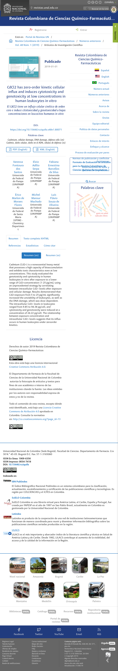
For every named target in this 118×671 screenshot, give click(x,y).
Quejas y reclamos (39, 651)
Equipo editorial (100, 123)
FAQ (33, 649)
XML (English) (47, 149)
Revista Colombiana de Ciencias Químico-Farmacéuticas (63, 18)
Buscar (91, 181)
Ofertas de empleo (9, 649)
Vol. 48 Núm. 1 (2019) (27, 45)
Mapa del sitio (37, 644)
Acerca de (104, 106)
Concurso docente (9, 654)
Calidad (5, 661)
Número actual (101, 89)
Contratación (7, 646)
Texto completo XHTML (36, 238)
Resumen (13, 238)
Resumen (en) (31, 255)
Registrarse (40, 30)
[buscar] (103, 9)
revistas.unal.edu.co (46, 7)
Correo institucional (39, 642)
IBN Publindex (19, 481)
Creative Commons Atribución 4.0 (27, 367)
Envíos (105, 118)
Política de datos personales (94, 129)
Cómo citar (49, 245)
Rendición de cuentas (10, 651)
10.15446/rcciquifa (19, 464)
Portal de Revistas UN (37, 37)
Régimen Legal (8, 642)
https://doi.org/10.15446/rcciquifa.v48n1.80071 (36, 129)
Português (100, 82)
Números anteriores (90, 41)
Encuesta (35, 656)
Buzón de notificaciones (11, 663)
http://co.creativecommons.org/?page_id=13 (37, 419)
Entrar (83, 30)
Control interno (8, 658)
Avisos (105, 100)
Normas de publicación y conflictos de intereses (91, 160)
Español (102, 70)
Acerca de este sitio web (74, 663)
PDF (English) (20, 149)
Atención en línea (38, 654)
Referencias (15, 245)
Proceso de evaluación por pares (92, 152)
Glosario (35, 663)
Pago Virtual (7, 656)
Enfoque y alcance (99, 147)
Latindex (16, 514)
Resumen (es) (53, 255)
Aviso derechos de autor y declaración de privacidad (95, 169)
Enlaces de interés (99, 141)
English (102, 76)
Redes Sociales (37, 646)
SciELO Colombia (21, 498)
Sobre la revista (101, 112)
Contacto (104, 135)
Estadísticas (32, 245)
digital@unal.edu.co (72, 661)
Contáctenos (36, 658)
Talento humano (8, 644)
